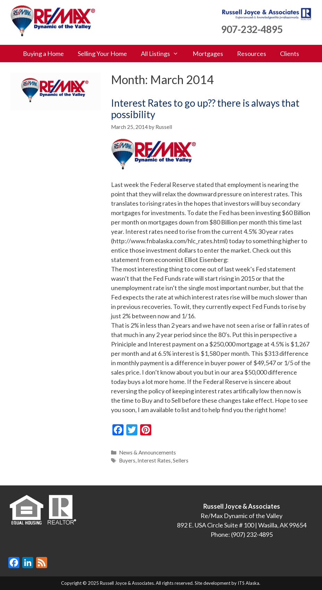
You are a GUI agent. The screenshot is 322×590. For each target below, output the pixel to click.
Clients (289, 53)
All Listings (163, 53)
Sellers (180, 460)
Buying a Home (43, 53)
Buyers (127, 460)
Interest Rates (154, 460)
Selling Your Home (102, 53)
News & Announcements (147, 452)
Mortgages (208, 53)
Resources (251, 53)
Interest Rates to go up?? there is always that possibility (205, 109)
